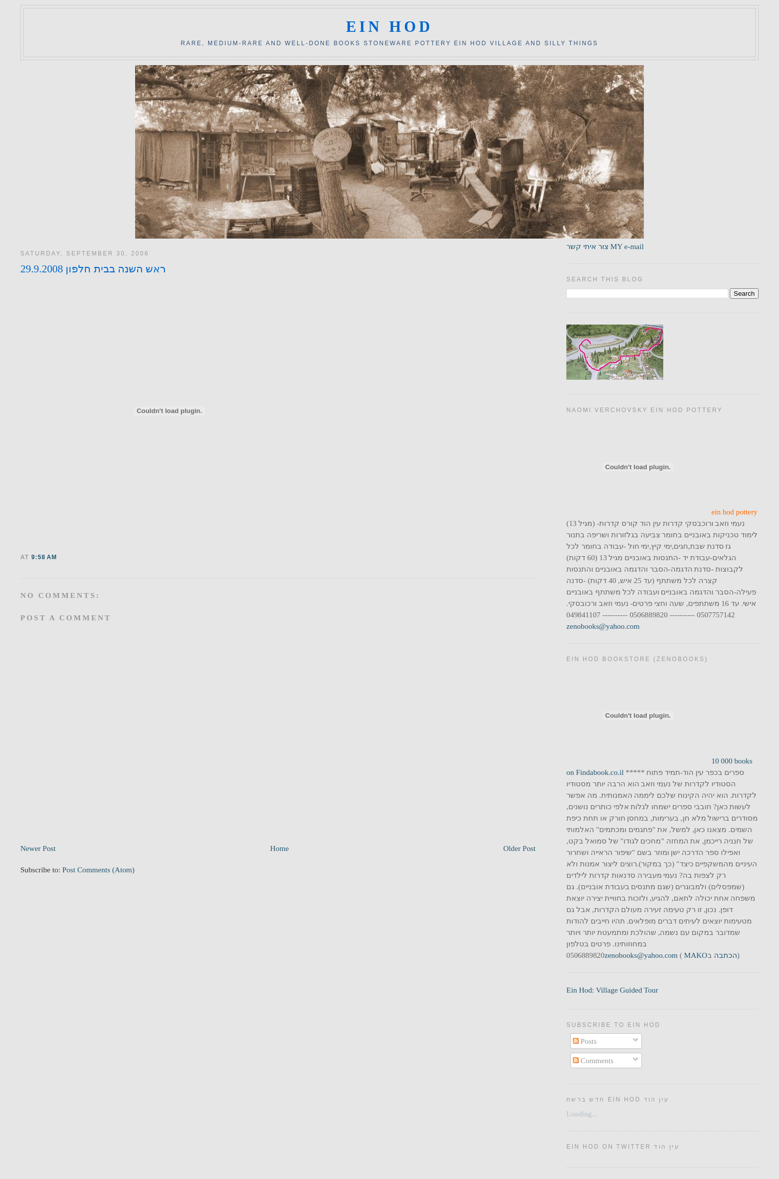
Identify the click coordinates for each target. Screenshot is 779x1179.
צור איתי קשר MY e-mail (605, 246)
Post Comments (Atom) (98, 869)
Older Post (519, 848)
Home (279, 848)
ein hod (389, 26)
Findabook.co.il (599, 772)
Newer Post (38, 848)
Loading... (582, 1113)
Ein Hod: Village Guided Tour (612, 990)
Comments (593, 1060)
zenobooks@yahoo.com (602, 626)
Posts (585, 1041)
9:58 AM (44, 557)
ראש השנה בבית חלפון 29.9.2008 (93, 269)
